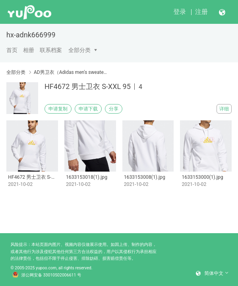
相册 (28, 50)
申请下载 (88, 109)
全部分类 (79, 50)
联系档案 (51, 50)
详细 (224, 109)
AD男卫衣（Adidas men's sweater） (71, 72)
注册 (201, 11)
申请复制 (58, 109)
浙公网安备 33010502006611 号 (46, 275)
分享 (113, 109)
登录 (179, 11)
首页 (11, 50)
